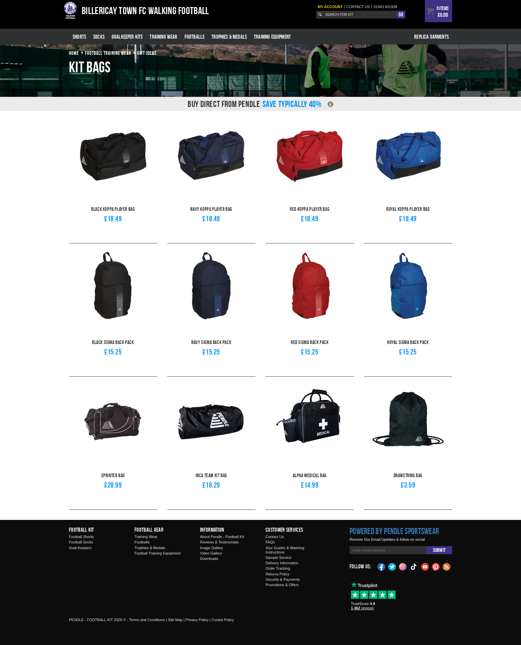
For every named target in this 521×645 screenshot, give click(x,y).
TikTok (414, 567)
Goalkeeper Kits (127, 37)
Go (401, 14)
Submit (439, 550)
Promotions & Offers (282, 585)
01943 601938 (385, 7)
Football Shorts (81, 537)
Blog (446, 566)
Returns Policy (277, 574)
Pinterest (436, 566)
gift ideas (147, 52)
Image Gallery (211, 548)
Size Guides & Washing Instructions (285, 550)
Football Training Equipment (157, 553)
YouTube (425, 566)
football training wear (108, 52)
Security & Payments (283, 579)
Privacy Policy (197, 620)
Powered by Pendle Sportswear (394, 531)
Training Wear (163, 37)
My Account (330, 7)
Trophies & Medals (229, 37)
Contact (358, 7)
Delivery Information (282, 563)
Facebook (381, 566)
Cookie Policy (222, 620)
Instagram (403, 566)
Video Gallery (211, 553)
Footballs (195, 37)
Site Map (175, 620)
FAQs (270, 542)
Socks (99, 37)
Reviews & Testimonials (219, 542)
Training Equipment (272, 37)
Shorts (79, 37)
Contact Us (275, 537)
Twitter (392, 566)
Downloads (209, 559)
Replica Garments (431, 37)
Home (74, 52)
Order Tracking (278, 568)
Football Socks (81, 542)
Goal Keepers (80, 548)
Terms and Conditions (147, 620)
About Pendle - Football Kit (222, 537)
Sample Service (278, 558)
